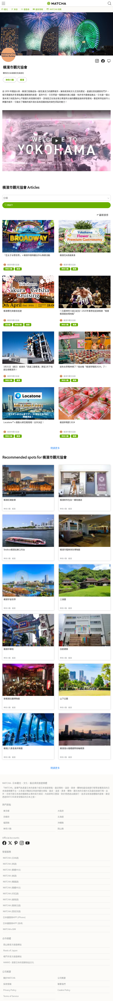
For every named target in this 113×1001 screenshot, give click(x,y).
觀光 (4, 9)
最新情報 (38, 9)
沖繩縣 (61, 822)
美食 (14, 9)
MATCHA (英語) (10, 863)
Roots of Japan (10, 950)
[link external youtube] (28, 843)
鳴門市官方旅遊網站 (12, 956)
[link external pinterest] (16, 843)
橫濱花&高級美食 (67, 255)
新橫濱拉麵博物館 (12, 698)
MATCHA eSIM (9, 929)
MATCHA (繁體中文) (12, 869)
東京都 (6, 810)
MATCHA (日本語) (11, 857)
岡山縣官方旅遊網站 (12, 944)
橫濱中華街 (9, 648)
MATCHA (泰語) (10, 875)
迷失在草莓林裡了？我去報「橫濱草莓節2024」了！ (83, 366)
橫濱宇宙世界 (10, 599)
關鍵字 (9, 205)
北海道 (61, 816)
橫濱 (22, 79)
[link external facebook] (5, 843)
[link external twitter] (10, 843)
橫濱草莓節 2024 (67, 422)
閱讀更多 (55, 447)
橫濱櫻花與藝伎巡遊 (12, 310)
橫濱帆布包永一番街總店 (71, 499)
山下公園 (64, 698)
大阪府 (61, 810)
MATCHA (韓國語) (11, 881)
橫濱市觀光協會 (13, 265)
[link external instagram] (22, 843)
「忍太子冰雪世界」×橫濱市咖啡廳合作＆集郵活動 (26, 255)
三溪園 (63, 599)
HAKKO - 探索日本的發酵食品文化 (18, 962)
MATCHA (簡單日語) (12, 905)
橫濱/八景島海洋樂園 (13, 748)
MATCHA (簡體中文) (12, 887)
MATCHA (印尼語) (11, 893)
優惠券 (25, 9)
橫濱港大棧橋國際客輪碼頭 (72, 748)
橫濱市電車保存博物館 (70, 549)
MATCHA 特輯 (53, 9)
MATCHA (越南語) (11, 899)
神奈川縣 (10, 79)
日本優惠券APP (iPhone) (14, 917)
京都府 (6, 816)
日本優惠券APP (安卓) (13, 923)
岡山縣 (61, 828)
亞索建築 (64, 648)
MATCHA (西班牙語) (12, 911)
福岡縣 (6, 822)
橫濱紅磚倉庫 (10, 499)
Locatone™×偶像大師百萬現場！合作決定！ (23, 422)
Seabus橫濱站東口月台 (14, 549)
